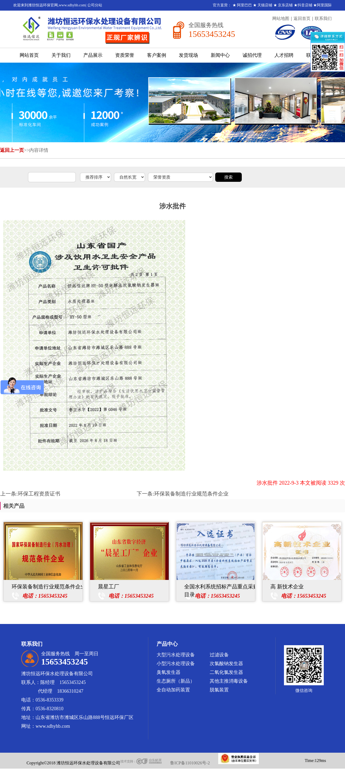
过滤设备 (219, 654)
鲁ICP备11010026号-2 (190, 763)
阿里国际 (324, 5)
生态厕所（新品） (176, 681)
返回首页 (302, 18)
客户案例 (156, 55)
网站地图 (280, 18)
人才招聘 (284, 55)
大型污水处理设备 (176, 654)
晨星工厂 (108, 586)
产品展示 (92, 55)
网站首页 (29, 55)
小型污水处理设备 (176, 663)
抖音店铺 (304, 5)
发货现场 (188, 55)
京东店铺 (285, 5)
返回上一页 (12, 150)
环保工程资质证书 (39, 494)
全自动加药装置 (173, 689)
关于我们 (61, 55)
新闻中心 (220, 55)
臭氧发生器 (168, 672)
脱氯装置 (219, 689)
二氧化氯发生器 (226, 672)
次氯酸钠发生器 (226, 663)
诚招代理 (252, 55)
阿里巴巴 (244, 5)
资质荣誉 (124, 55)
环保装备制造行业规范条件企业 (191, 494)
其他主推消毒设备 (229, 681)
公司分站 (94, 5)
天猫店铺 (264, 5)
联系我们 (323, 18)
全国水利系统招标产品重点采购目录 (221, 587)
